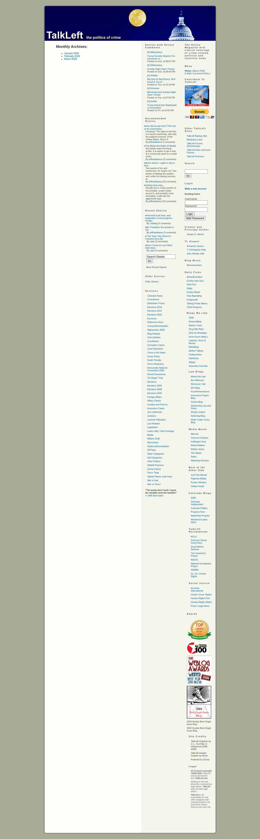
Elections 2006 (154, 385)
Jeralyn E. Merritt (195, 234)
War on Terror (154, 484)
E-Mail (188, 73)
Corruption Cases (156, 345)
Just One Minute (199, 475)
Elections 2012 (154, 311)
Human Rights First (200, 598)
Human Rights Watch (201, 602)
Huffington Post (198, 441)
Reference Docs (155, 322)
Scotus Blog (197, 402)
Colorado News (155, 296)
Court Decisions (155, 348)
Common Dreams (199, 438)
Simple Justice (198, 412)
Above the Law (198, 376)
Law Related (153, 423)
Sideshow (194, 358)
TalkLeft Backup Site (197, 136)
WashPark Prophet (200, 515)
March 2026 (70, 59)
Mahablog (194, 347)
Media (150, 435)
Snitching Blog (198, 416)
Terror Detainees (155, 364)
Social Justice (154, 469)
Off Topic (151, 450)
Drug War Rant (196, 329)
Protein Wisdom (199, 482)
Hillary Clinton (154, 400)
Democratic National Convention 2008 (157, 369)
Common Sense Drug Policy (199, 541)
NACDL (194, 559)
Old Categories (154, 457)
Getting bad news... (155, 185)
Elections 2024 (154, 314)
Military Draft (153, 438)
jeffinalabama (155, 142)
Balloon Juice (195, 325)
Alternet (195, 434)
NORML (195, 570)
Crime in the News (156, 352)
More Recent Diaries (156, 267)
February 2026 (72, 56)
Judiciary (151, 416)
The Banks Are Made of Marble (160, 146)
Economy (152, 318)
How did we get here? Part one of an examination (160, 127)
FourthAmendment (200, 391)
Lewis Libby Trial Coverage (160, 431)
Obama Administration (158, 446)
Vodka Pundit (197, 486)
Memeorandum (194, 265)
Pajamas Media (198, 478)
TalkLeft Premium (195, 156)
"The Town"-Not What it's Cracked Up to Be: (158, 237)
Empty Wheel (193, 292)
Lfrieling (154, 223)
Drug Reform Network (197, 548)
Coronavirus (153, 299)
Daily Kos (191, 284)
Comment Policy (201, 73)
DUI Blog (195, 388)
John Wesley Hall (195, 253)
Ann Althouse (197, 380)
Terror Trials (153, 472)
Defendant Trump (156, 303)
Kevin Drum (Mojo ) (198, 337)
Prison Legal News (200, 606)
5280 (191, 317)
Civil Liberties (153, 337)
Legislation (152, 427)
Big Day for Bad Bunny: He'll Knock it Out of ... (161, 80)
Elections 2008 (154, 389)
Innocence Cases (156, 408)
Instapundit (192, 299)
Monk (205, 755)
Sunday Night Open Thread (160, 69)
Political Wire (195, 354)
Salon (194, 456)
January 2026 (71, 53)
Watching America (200, 460)
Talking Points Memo (197, 303)
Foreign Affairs (154, 397)
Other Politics (153, 461)
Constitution (153, 341)
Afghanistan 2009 (156, 330)
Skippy (192, 362)
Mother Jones (197, 449)
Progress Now (198, 512)
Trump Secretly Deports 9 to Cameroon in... (161, 57)
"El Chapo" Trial (155, 378)
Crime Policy (153, 356)
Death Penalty (154, 360)
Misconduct (153, 442)
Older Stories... (152, 281)
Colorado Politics (199, 508)
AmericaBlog (195, 321)
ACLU (194, 536)
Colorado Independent (197, 503)
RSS (202, 71)
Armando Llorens (195, 246)
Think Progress (194, 307)
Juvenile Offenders (156, 419)
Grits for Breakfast (198, 333)
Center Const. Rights (201, 594)
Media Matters (198, 445)
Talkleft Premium (155, 465)
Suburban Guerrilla (198, 366)
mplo (152, 241)
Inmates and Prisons (157, 404)
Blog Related (153, 333)
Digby (190, 288)
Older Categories (155, 454)
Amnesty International (197, 589)
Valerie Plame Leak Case (159, 476)
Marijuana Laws (194, 139)
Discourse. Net (198, 384)
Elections (151, 382)
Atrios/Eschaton (194, 277)
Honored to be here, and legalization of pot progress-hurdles (159, 218)
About (195, 71)
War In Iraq (152, 480)
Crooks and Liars (195, 281)
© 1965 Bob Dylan (154, 495)
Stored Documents (156, 374)
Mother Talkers (196, 351)
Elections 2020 (154, 393)
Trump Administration (157, 326)
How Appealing (194, 296)
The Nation (196, 453)
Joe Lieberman (154, 412)
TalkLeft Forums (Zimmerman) (195, 144)
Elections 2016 (154, 307)
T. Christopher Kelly (196, 249)
